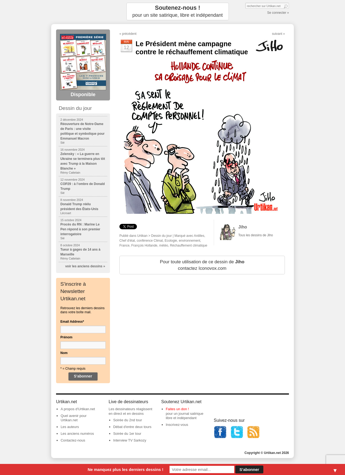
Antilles (199, 236)
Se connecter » (278, 13)
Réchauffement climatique (188, 245)
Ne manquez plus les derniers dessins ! (125, 469)
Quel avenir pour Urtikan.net (74, 418)
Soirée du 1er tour (127, 434)
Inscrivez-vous (177, 425)
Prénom (66, 337)
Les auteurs (70, 427)
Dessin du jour (161, 236)
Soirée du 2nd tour (127, 420)
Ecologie (171, 240)
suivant (277, 34)
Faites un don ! (177, 409)
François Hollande (144, 245)
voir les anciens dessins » (85, 266)
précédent (129, 34)
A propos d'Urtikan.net (78, 409)
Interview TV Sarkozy (129, 440)
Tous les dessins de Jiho (255, 235)
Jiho (242, 227)
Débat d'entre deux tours (132, 427)
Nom (64, 353)
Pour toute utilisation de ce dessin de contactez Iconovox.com (202, 265)
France (124, 245)
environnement (189, 240)
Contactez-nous (73, 440)
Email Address (72, 322)
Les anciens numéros (77, 434)
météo (163, 245)
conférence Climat (150, 240)
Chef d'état (127, 240)
